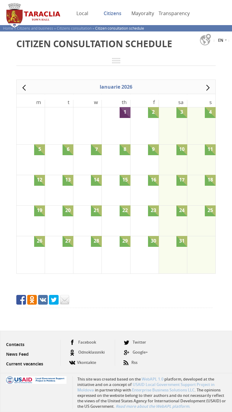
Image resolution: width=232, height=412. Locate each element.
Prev (24, 88)
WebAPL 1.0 (152, 379)
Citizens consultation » (76, 28)
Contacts (15, 344)
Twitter (135, 342)
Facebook (82, 342)
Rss (130, 360)
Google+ (136, 352)
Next (208, 88)
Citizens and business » (37, 28)
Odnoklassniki (87, 352)
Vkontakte (82, 360)
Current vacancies (24, 364)
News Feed (17, 354)
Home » (10, 28)
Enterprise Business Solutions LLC (163, 390)
